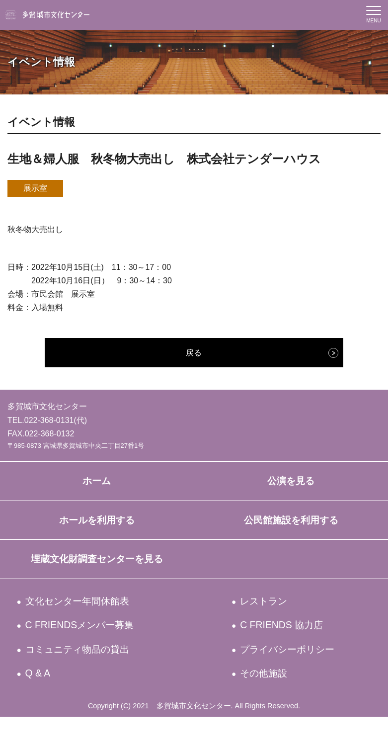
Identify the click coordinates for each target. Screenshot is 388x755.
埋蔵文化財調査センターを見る (96, 576)
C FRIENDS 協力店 (289, 652)
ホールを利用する (97, 530)
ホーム (96, 484)
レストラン (270, 623)
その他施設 (269, 708)
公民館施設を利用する (291, 530)
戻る (194, 352)
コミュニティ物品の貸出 (90, 680)
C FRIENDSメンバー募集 (91, 652)
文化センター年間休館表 (89, 623)
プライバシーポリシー (299, 680)
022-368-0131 (49, 420)
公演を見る (291, 484)
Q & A (40, 708)
